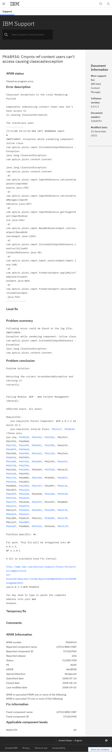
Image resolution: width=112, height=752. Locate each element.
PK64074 (11, 449)
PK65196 (62, 510)
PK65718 (11, 465)
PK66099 (11, 493)
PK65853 (62, 477)
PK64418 (24, 510)
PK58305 (50, 518)
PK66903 (24, 453)
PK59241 (11, 497)
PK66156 (62, 485)
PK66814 (11, 514)
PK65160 (24, 493)
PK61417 (37, 485)
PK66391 (62, 461)
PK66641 (24, 514)
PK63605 (11, 461)
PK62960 (37, 477)
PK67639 (62, 526)
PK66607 (11, 526)
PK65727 (11, 501)
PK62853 (37, 510)
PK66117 (57, 429)
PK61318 (50, 453)
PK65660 (11, 473)
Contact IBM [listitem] (11, 748)
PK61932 (11, 445)
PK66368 (50, 493)
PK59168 (62, 493)
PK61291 (11, 477)
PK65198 (62, 518)
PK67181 (24, 461)
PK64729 (24, 505)
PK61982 (50, 445)
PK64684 (37, 461)
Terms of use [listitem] (40, 748)
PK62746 (24, 465)
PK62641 (37, 453)
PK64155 (24, 497)
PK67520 (50, 469)
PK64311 (11, 505)
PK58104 (24, 437)
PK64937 (37, 501)
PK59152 (37, 526)
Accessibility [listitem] (58, 748)
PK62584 (24, 485)
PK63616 (11, 481)
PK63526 (50, 437)
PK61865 (24, 469)
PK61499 (24, 445)
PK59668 (24, 449)
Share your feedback (100, 749)
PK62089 (24, 522)
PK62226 (24, 489)
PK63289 (50, 510)
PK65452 (37, 437)
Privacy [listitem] (26, 748)
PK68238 (70, 429)
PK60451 (37, 445)
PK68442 (11, 457)
